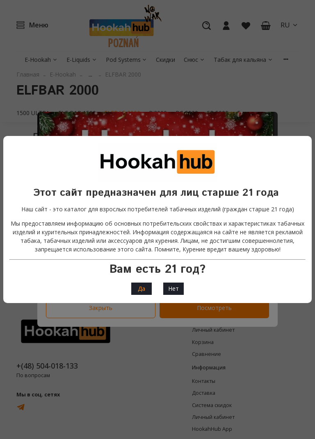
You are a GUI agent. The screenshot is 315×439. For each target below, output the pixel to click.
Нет (173, 288)
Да (141, 288)
